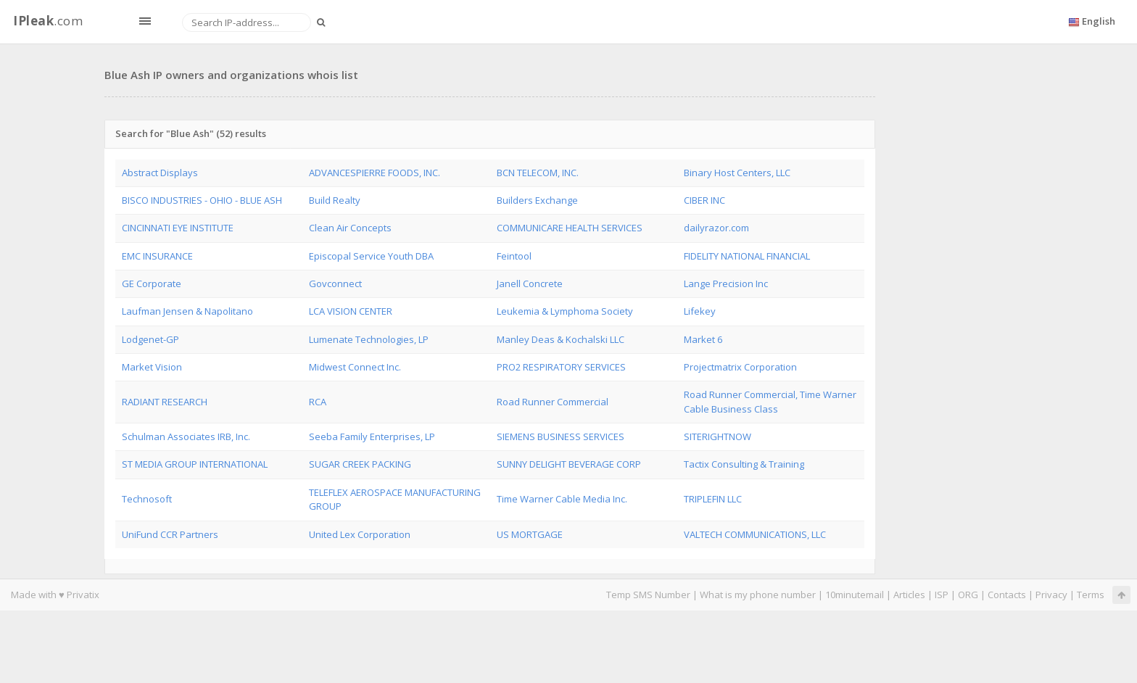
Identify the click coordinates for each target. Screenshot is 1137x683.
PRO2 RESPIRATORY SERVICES (561, 366)
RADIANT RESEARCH (164, 401)
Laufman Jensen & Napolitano (187, 311)
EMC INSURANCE (157, 255)
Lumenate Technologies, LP (369, 339)
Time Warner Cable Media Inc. (562, 498)
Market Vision (152, 366)
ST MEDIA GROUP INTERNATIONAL (195, 464)
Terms (1090, 594)
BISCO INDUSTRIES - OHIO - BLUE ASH (202, 200)
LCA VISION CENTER (350, 311)
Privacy (1051, 594)
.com (48, 20)
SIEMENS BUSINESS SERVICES (560, 436)
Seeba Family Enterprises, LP (372, 436)
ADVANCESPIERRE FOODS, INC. (374, 172)
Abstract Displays (160, 172)
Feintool (514, 255)
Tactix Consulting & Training (744, 464)
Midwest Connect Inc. (355, 366)
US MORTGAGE (530, 534)
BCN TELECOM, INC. (538, 172)
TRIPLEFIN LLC (713, 498)
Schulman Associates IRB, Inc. (186, 436)
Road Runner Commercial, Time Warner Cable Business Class (770, 401)
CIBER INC (704, 200)
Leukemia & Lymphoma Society (565, 311)
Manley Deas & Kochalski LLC (560, 339)
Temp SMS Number (648, 594)
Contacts (1007, 594)
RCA (317, 401)
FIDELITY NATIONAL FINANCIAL (747, 255)
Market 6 (703, 339)
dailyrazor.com (716, 227)
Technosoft (147, 498)
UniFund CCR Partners (170, 534)
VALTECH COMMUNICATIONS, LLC (755, 534)
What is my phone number (758, 594)
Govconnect (335, 283)
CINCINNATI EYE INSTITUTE (177, 227)
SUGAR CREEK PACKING (360, 464)
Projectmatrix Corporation (740, 366)
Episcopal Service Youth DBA (371, 255)
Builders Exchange (537, 200)
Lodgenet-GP (150, 339)
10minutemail (854, 594)
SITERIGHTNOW (717, 436)
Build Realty (334, 200)
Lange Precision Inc (726, 283)
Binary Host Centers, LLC (737, 172)
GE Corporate (151, 283)
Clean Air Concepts (350, 227)
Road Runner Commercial (552, 401)
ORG (968, 594)
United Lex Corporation (359, 534)
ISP (943, 594)
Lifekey (700, 311)
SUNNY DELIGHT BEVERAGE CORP (569, 464)
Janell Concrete (530, 283)
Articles (909, 594)
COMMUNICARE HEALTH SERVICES (569, 227)
